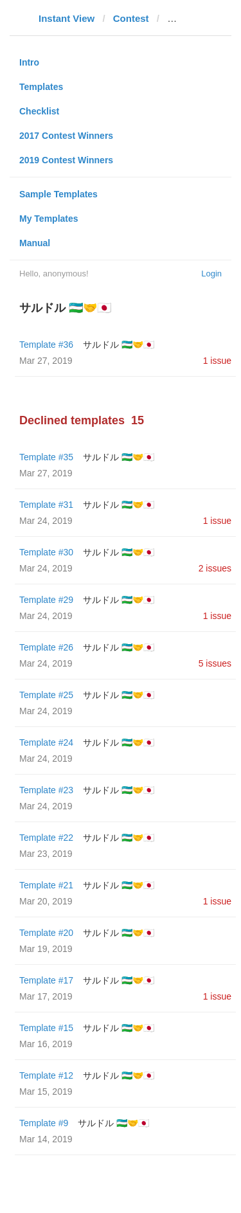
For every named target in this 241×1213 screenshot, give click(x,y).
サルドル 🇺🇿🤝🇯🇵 (118, 344)
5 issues (215, 663)
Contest (131, 18)
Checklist (39, 111)
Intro (29, 62)
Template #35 (46, 457)
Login (211, 273)
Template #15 (46, 1028)
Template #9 (43, 1123)
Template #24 (46, 742)
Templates (41, 87)
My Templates (48, 218)
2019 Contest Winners (66, 160)
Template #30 (46, 552)
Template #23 (46, 790)
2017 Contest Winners (66, 135)
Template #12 (46, 1075)
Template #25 (46, 695)
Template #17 (46, 980)
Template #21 (46, 885)
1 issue (217, 360)
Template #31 (46, 504)
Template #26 (46, 647)
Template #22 (46, 837)
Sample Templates (58, 194)
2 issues (215, 568)
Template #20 (46, 933)
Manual (34, 243)
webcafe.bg (193, 18)
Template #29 (46, 600)
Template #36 (46, 344)
